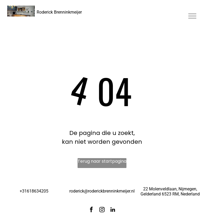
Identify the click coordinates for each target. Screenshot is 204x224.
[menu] (192, 16)
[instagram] (102, 210)
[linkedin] (112, 210)
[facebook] (91, 210)
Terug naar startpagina (102, 161)
